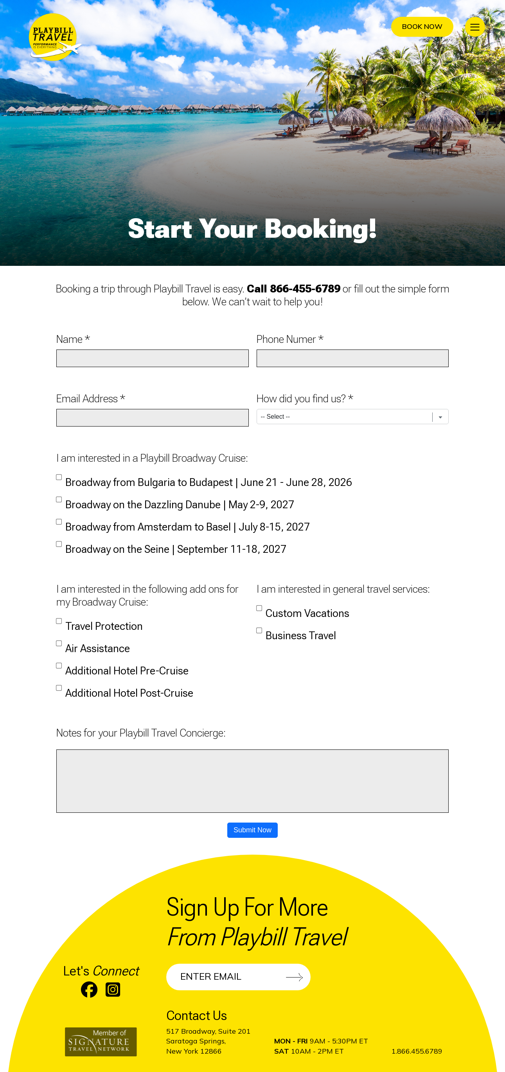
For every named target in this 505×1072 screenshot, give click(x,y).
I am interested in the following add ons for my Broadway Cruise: (147, 595)
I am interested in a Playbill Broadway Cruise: (152, 458)
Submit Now (252, 830)
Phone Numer (286, 339)
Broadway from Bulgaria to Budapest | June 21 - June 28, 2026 (204, 478)
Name (69, 339)
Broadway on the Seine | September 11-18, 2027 (171, 545)
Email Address (87, 398)
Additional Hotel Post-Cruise (124, 689)
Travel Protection (99, 622)
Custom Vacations (303, 609)
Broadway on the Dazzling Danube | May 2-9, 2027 (175, 501)
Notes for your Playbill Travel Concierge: (141, 732)
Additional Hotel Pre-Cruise (122, 667)
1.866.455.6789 (417, 1051)
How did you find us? (301, 398)
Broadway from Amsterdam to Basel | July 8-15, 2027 (183, 523)
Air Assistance (93, 645)
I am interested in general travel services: (343, 589)
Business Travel (296, 632)
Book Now (422, 26)
